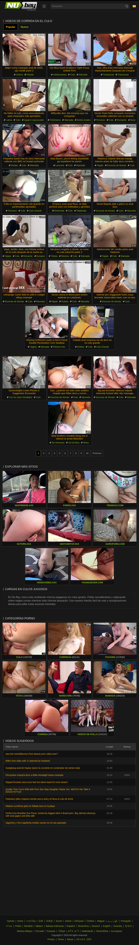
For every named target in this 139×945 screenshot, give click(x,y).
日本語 (49, 921)
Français (51, 931)
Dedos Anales (84, 120)
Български (116, 931)
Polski (18, 926)
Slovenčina (83, 926)
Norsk (20, 921)
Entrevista (59, 210)
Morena (65, 256)
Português (126, 921)
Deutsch (96, 926)
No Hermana (58, 442)
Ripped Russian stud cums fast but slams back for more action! (37, 782)
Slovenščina (102, 931)
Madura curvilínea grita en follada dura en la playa (30, 806)
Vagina (33, 347)
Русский (39, 931)
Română (28, 926)
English (106, 926)
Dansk (68, 921)
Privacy (51, 939)
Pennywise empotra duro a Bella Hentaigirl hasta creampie (34, 775)
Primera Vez (59, 347)
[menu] (44, 6)
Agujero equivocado (34, 120)
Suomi (59, 921)
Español (71, 926)
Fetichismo (55, 120)
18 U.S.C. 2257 (84, 939)
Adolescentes (59, 74)
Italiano (39, 926)
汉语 (41, 921)
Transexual (108, 74)
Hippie (100, 165)
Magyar (101, 921)
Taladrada (81, 210)
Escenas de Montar (116, 165)
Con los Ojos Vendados (20, 397)
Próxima (97, 453)
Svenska (117, 926)
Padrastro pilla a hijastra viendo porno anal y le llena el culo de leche (39, 799)
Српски (10, 921)
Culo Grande (35, 210)
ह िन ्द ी (73, 931)
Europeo (40, 256)
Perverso (100, 120)
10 (87, 453)
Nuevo (25, 27)
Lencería (60, 165)
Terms (61, 939)
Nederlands (87, 931)
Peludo (30, 74)
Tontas (54, 256)
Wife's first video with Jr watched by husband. (28, 761)
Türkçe (61, 931)
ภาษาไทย (31, 921)
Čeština (90, 921)
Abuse (70, 939)
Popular (10, 27)
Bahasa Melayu (24, 931)
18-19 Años (73, 442)
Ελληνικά (79, 921)
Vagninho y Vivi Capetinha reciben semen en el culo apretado (36, 823)
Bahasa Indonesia (55, 926)
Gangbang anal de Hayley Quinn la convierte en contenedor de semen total (43, 768)
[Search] (126, 6)
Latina (9, 120)
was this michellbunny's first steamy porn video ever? (32, 754)
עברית (9, 926)
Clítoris (19, 74)
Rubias (14, 165)
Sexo (133, 120)
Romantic (121, 120)
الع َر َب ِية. (113, 921)
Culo (72, 74)
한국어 (128, 926)
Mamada (83, 74)
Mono (86, 442)
